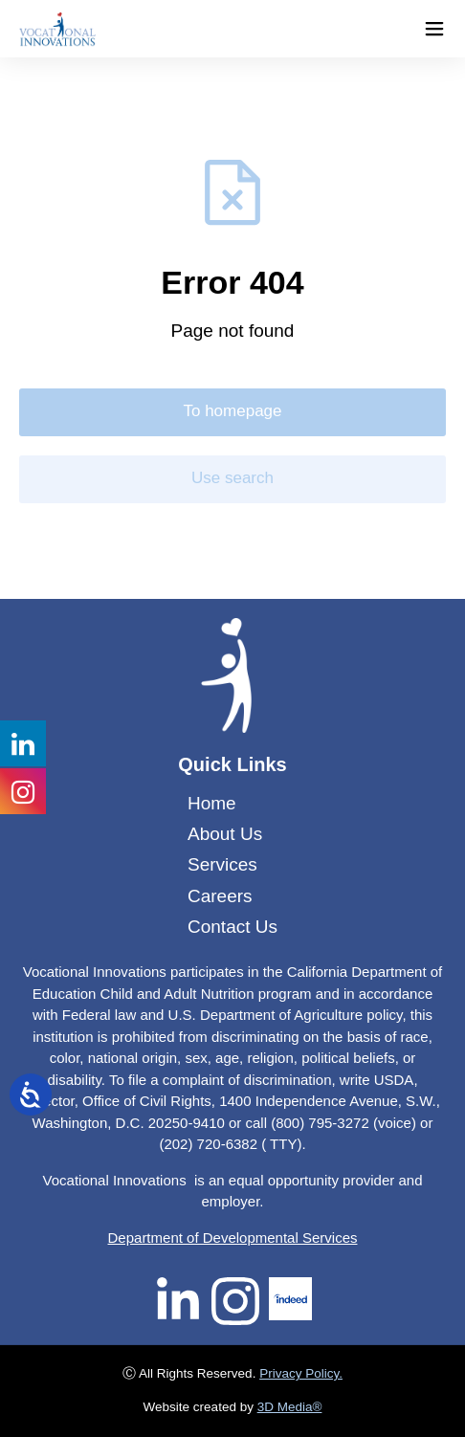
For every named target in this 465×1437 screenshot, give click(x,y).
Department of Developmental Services (233, 1237)
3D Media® (289, 1407)
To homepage (232, 411)
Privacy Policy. (301, 1373)
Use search (232, 478)
